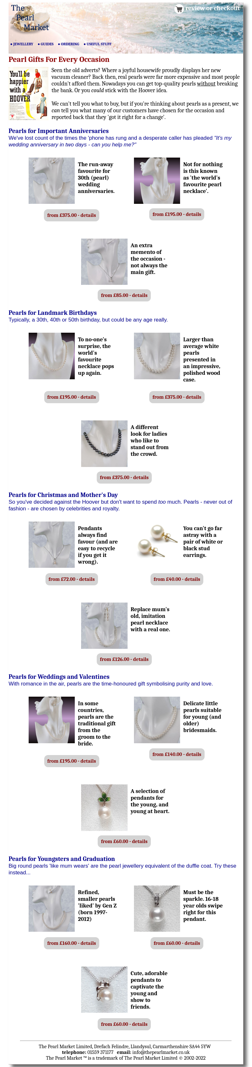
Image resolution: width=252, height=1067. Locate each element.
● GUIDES (45, 44)
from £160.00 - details (71, 943)
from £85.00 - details (124, 295)
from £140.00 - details (176, 754)
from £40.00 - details (177, 579)
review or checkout (213, 8)
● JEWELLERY (21, 44)
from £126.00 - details (124, 659)
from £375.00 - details (71, 215)
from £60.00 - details (124, 841)
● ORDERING (68, 44)
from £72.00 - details (72, 579)
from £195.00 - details (176, 214)
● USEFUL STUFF (97, 44)
